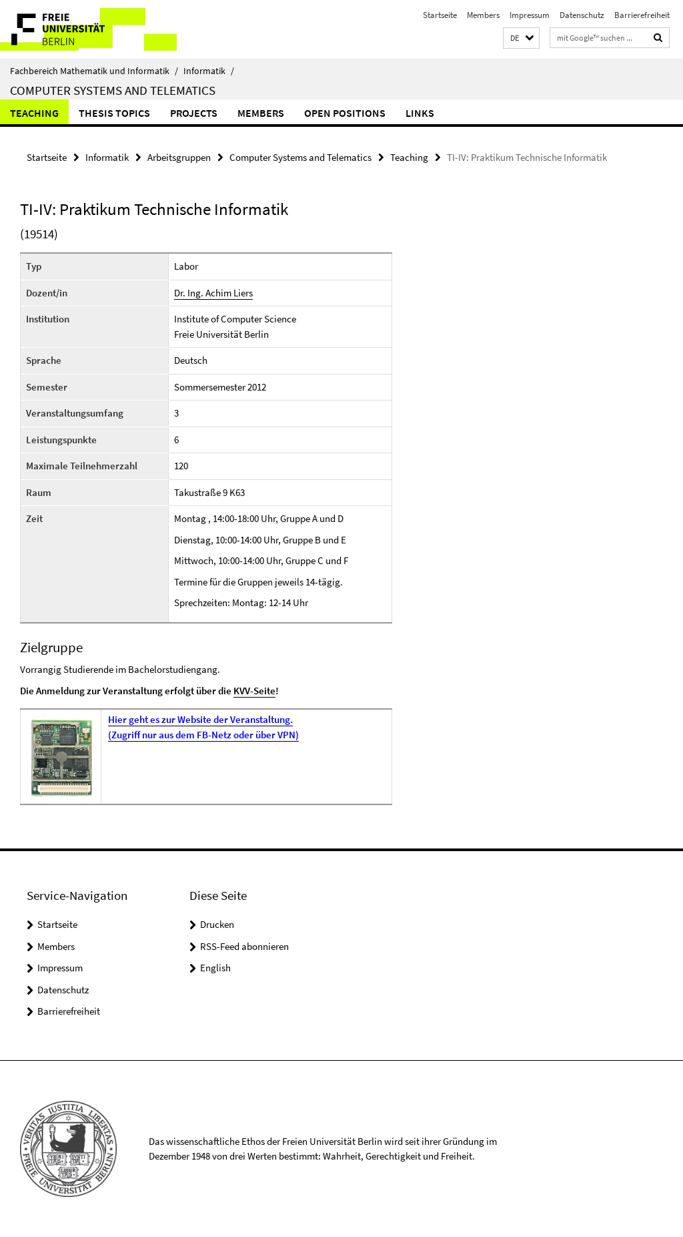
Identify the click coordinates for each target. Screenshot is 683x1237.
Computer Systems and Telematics (112, 90)
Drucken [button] (217, 924)
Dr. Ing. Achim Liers (213, 292)
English (215, 967)
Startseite (440, 15)
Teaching (34, 112)
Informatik (208, 70)
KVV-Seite (254, 690)
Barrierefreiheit (642, 15)
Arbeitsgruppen (179, 157)
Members (483, 15)
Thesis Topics (114, 112)
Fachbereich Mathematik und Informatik (94, 70)
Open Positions (345, 112)
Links (420, 112)
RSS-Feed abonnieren (244, 946)
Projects (193, 112)
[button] (521, 38)
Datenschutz (582, 15)
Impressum (530, 15)
